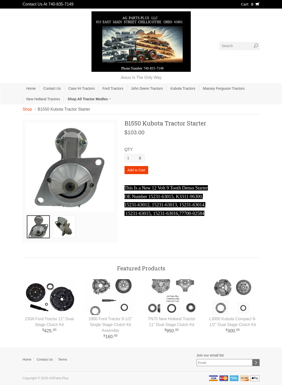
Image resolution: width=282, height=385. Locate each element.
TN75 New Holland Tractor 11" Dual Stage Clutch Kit (171, 322)
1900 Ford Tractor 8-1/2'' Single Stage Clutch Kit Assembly (110, 325)
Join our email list (210, 355)
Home (31, 88)
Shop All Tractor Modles (89, 99)
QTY (128, 149)
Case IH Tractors (81, 88)
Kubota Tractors (182, 88)
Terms (62, 359)
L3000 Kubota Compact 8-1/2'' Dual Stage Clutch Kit (232, 322)
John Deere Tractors (147, 88)
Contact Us (52, 88)
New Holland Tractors (43, 99)
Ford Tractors (112, 88)
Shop (27, 109)
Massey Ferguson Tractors (224, 88)
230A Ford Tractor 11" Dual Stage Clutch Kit (49, 322)
